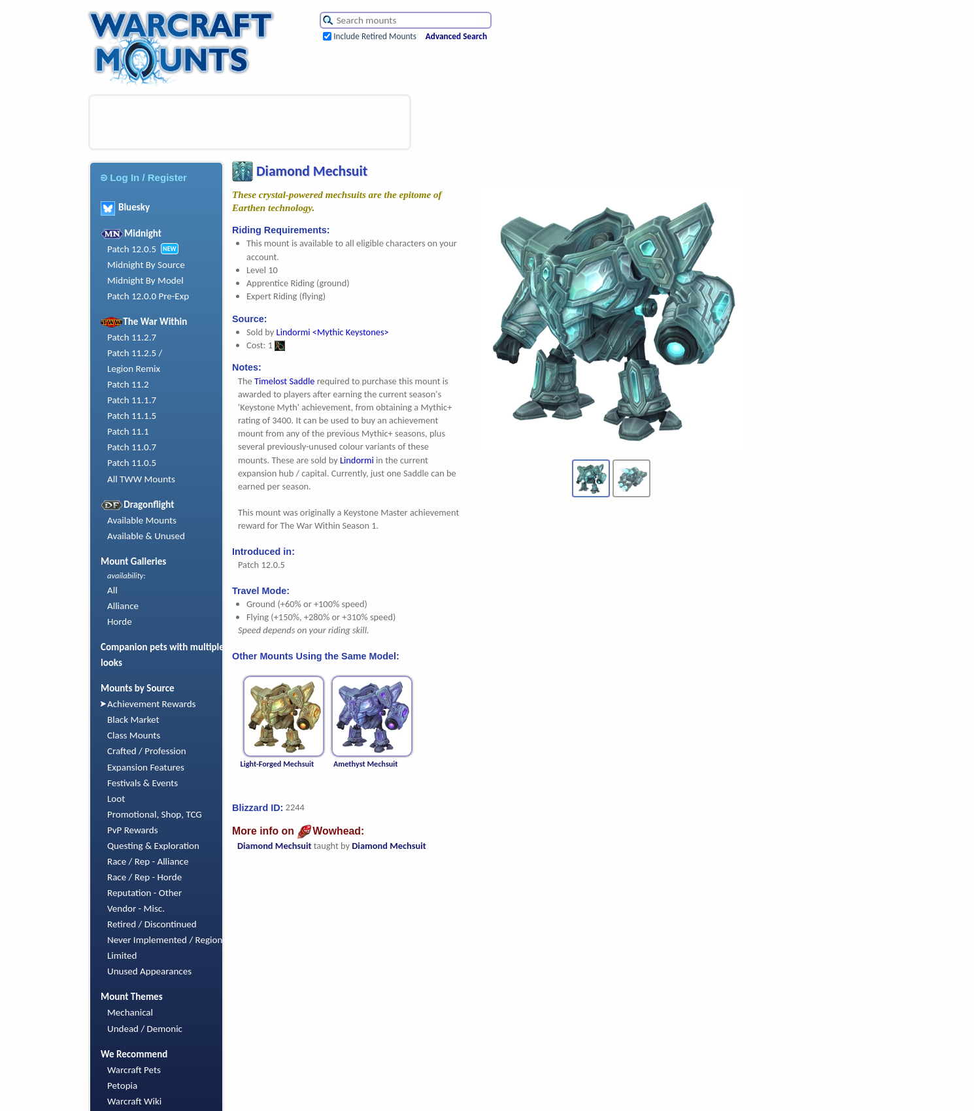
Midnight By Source (146, 265)
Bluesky (125, 207)
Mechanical (130, 1012)
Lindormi (357, 460)
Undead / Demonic (144, 1029)
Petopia (122, 1085)
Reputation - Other (144, 893)
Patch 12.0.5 (131, 249)
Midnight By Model (145, 280)
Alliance (123, 606)
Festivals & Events (142, 783)
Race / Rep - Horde (144, 877)
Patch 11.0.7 (131, 447)
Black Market (133, 719)
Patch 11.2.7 (131, 337)
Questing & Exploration (153, 846)
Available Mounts (141, 520)
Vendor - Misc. (136, 908)
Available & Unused (146, 536)
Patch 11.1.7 (131, 400)
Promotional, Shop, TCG (154, 814)
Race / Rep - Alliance (147, 861)
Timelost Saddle (284, 381)
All (112, 590)
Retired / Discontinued (152, 924)
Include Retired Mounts (374, 36)
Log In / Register (144, 177)
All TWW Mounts (141, 479)
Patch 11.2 (128, 384)
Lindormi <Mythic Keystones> (333, 332)
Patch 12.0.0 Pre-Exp (148, 296)
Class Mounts (133, 735)
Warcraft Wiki (134, 1101)
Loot (116, 798)
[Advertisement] (250, 122)
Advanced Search (456, 36)
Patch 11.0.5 (131, 463)
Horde (119, 621)
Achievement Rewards (151, 704)
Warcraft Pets (134, 1070)
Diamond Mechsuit (274, 846)
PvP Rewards (132, 830)
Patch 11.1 (128, 431)
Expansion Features (145, 767)
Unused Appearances (149, 971)
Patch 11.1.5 (131, 416)
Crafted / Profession (146, 751)
